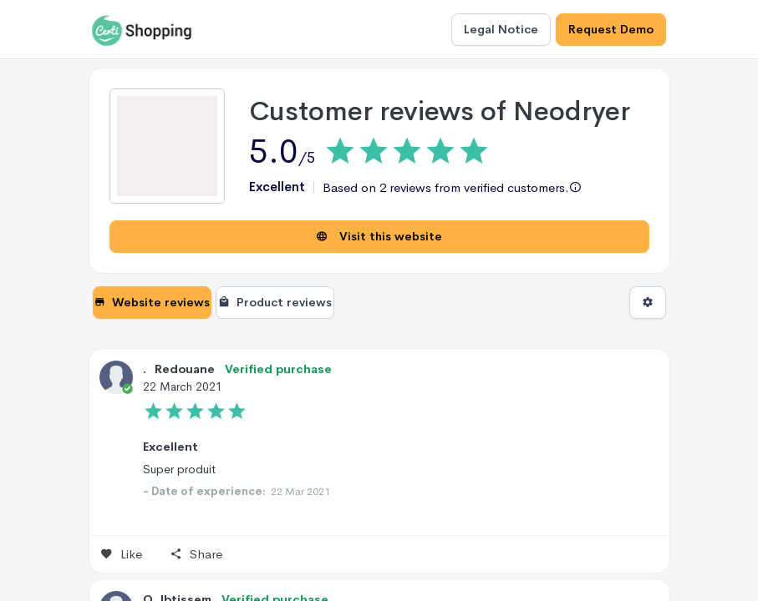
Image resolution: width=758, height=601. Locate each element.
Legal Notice (501, 29)
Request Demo (611, 29)
